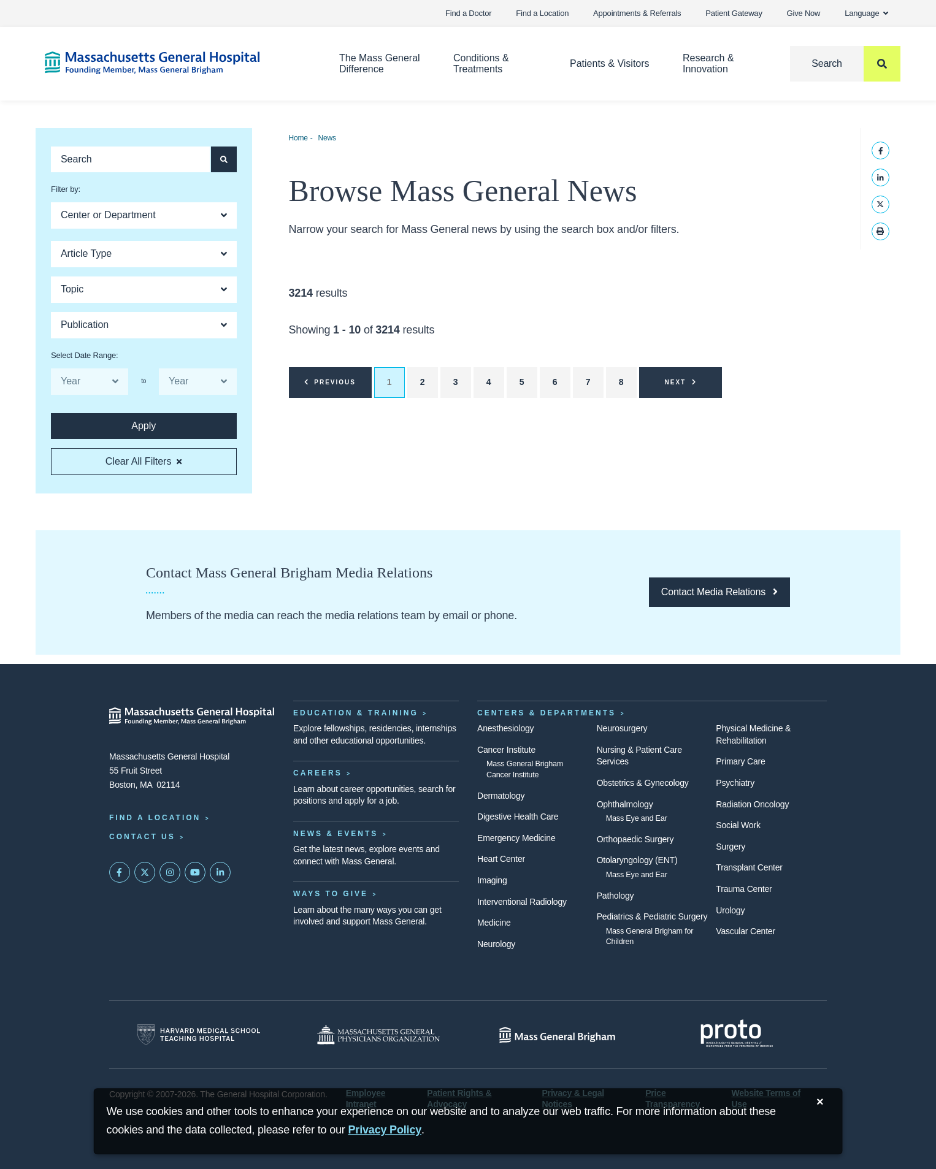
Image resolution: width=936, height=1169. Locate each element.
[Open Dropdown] (144, 215)
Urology (730, 910)
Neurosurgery (622, 728)
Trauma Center (744, 889)
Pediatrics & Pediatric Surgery (652, 916)
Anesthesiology (505, 728)
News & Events (335, 833)
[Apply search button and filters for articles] (224, 159)
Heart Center (501, 859)
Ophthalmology (625, 804)
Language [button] (866, 13)
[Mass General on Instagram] (169, 872)
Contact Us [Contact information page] (142, 836)
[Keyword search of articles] (130, 159)
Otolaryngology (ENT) (637, 860)
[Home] (173, 62)
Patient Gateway (733, 13)
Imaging (492, 880)
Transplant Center (749, 867)
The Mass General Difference (379, 63)
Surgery (730, 846)
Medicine (494, 922)
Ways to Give (330, 893)
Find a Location (542, 13)
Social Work (738, 825)
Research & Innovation (708, 63)
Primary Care (740, 761)
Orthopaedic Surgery (635, 839)
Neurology (496, 944)
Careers (317, 773)
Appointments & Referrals (637, 13)
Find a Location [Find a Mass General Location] (155, 817)
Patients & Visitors (610, 63)
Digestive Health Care (517, 816)
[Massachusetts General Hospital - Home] (192, 716)
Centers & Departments (546, 713)
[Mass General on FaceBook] (119, 872)
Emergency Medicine (516, 838)
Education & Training (355, 713)
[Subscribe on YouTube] (195, 872)
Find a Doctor (468, 13)
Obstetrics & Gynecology (643, 783)
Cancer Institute (506, 750)
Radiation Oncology (752, 804)
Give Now (804, 13)
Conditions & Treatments (481, 63)
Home (298, 138)
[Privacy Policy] (385, 1130)
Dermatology (500, 796)
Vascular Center (745, 931)
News (327, 138)
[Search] (845, 64)
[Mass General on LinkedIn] (220, 872)
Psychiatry (735, 783)
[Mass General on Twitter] (144, 872)
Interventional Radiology (522, 902)
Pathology (615, 896)
